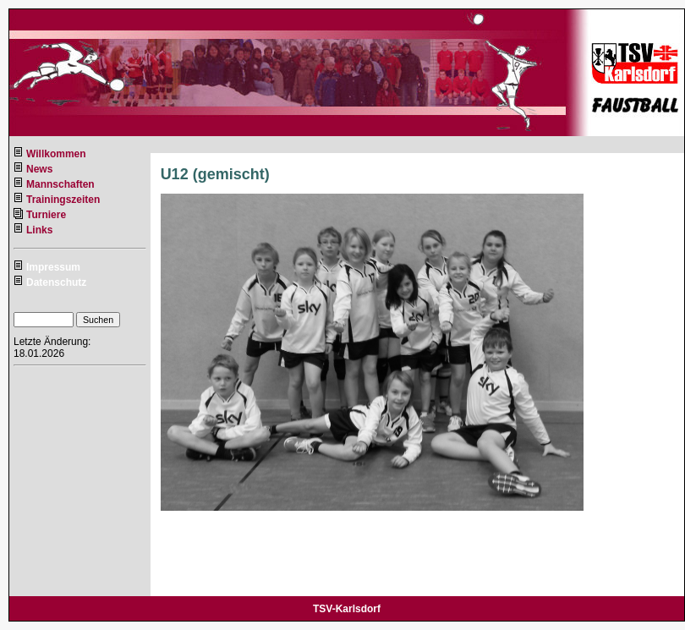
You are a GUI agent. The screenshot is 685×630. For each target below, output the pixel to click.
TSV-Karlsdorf (347, 609)
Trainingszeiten (63, 199)
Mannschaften (60, 184)
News (39, 169)
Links (39, 230)
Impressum (53, 267)
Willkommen (56, 154)
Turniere (46, 215)
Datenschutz (56, 282)
